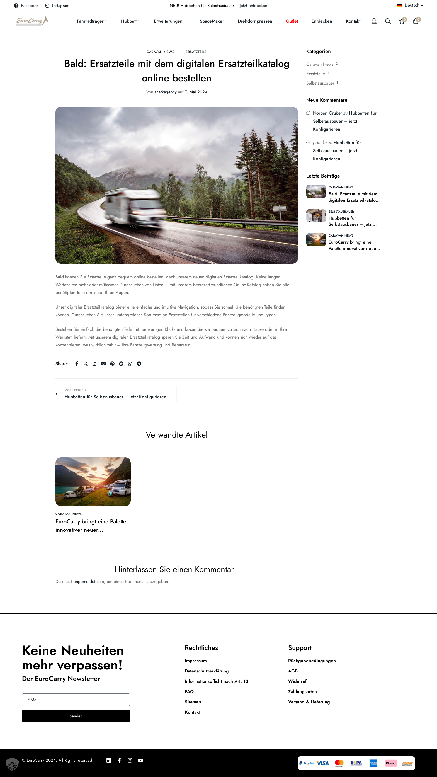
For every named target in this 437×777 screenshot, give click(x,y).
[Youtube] (140, 760)
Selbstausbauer (320, 83)
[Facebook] (76, 364)
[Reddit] (121, 364)
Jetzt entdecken (253, 6)
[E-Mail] (103, 364)
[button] (12, 764)
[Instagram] (129, 760)
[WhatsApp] (130, 364)
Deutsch (408, 5)
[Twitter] (85, 364)
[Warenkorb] (416, 21)
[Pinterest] (112, 364)
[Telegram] (139, 364)
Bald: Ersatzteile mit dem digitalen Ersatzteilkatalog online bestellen (353, 200)
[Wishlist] (402, 21)
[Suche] (388, 21)
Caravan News (160, 51)
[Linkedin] (94, 364)
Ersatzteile (196, 51)
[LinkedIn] (108, 760)
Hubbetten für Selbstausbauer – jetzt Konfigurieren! (345, 121)
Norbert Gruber (327, 113)
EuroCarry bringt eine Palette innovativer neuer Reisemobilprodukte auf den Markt (90, 534)
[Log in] (374, 21)
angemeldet (84, 581)
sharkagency (161, 92)
